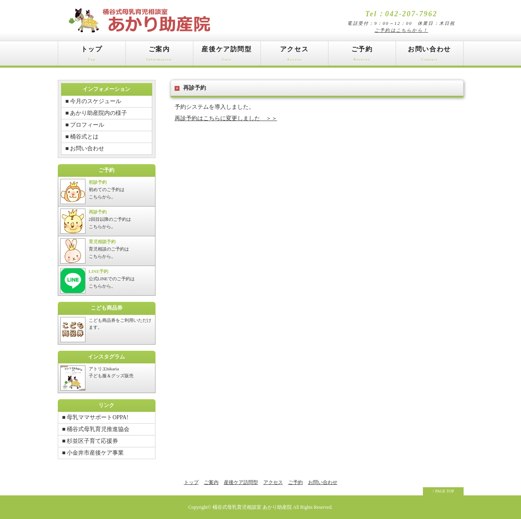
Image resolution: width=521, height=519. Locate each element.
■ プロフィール (85, 125)
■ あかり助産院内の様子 (96, 113)
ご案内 (159, 56)
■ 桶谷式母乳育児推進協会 (96, 429)
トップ (91, 56)
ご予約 (362, 56)
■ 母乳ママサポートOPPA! (95, 417)
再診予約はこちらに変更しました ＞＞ (226, 118)
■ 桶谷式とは (82, 137)
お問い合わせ (429, 56)
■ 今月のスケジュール (94, 101)
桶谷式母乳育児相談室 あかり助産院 (252, 507)
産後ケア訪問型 (226, 56)
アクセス (294, 56)
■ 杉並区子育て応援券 (90, 441)
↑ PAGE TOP (443, 491)
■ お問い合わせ (85, 148)
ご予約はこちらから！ (401, 30)
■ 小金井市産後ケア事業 (93, 453)
